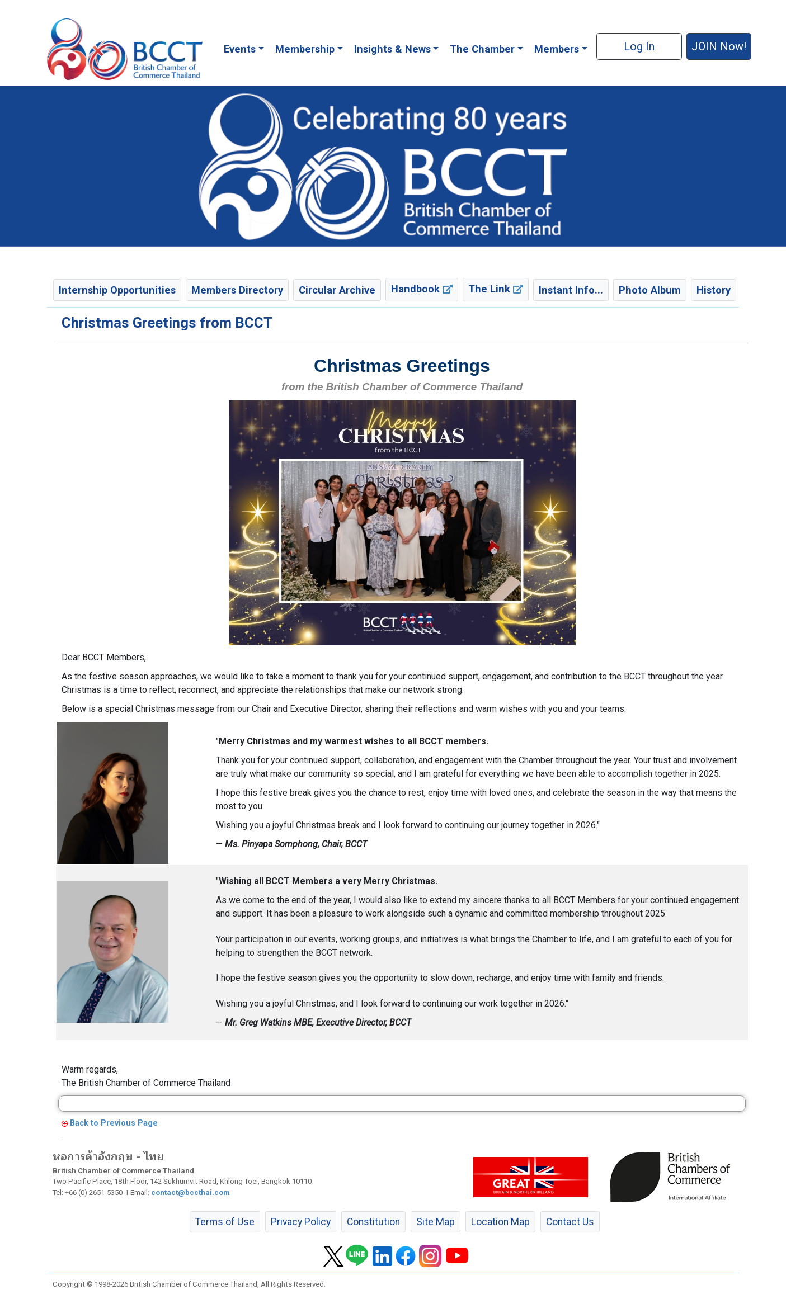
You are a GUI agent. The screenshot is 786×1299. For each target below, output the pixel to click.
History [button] (713, 290)
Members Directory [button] (237, 290)
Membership (305, 49)
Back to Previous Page (114, 1123)
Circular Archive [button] (337, 290)
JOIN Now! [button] (718, 46)
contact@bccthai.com (190, 1192)
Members (556, 49)
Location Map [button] (500, 1221)
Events (240, 49)
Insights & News (392, 49)
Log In (639, 46)
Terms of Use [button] (225, 1221)
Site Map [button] (435, 1221)
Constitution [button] (373, 1221)
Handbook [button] (422, 289)
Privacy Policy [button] (301, 1221)
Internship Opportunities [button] (117, 290)
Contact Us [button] (570, 1221)
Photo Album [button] (650, 290)
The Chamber (482, 49)
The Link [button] (495, 289)
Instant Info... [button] (571, 290)
